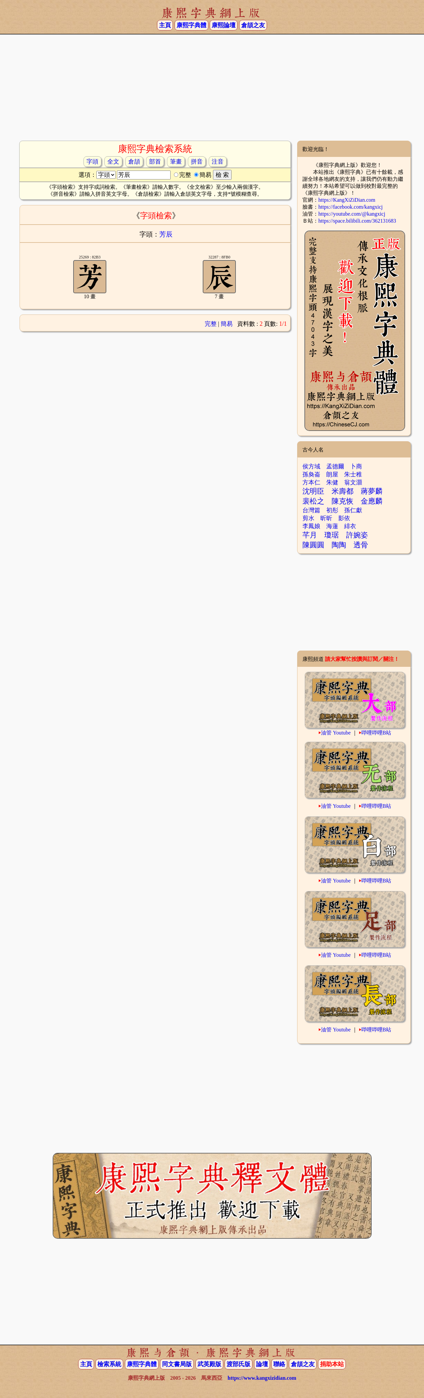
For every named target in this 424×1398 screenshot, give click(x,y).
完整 (211, 323)
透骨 (360, 545)
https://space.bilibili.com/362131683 (357, 221)
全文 (113, 161)
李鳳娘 (311, 526)
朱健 (332, 482)
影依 (344, 518)
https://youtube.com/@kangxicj (351, 214)
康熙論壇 (224, 25)
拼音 (197, 161)
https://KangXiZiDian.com (346, 200)
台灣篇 (311, 510)
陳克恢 (342, 501)
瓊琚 (331, 535)
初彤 (332, 510)
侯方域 (311, 466)
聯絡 (279, 1364)
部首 (155, 161)
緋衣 (350, 526)
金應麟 (372, 501)
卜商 (356, 466)
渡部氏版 (238, 1364)
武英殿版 (209, 1364)
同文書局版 (177, 1364)
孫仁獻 (353, 510)
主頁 (165, 25)
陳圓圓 (313, 545)
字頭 (92, 161)
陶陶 (339, 545)
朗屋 (332, 474)
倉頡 (134, 161)
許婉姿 (357, 535)
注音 (218, 161)
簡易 (227, 323)
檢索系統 (109, 1364)
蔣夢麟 (372, 491)
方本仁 (311, 482)
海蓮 (332, 526)
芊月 (309, 535)
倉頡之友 (253, 25)
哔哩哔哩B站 (376, 732)
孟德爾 (335, 466)
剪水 (308, 518)
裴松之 (313, 501)
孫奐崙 (311, 474)
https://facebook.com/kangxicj (350, 207)
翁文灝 (353, 482)
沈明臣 (313, 491)
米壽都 (342, 491)
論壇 (262, 1364)
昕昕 (326, 518)
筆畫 (176, 161)
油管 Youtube (336, 732)
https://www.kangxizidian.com (262, 1378)
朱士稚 (353, 474)
